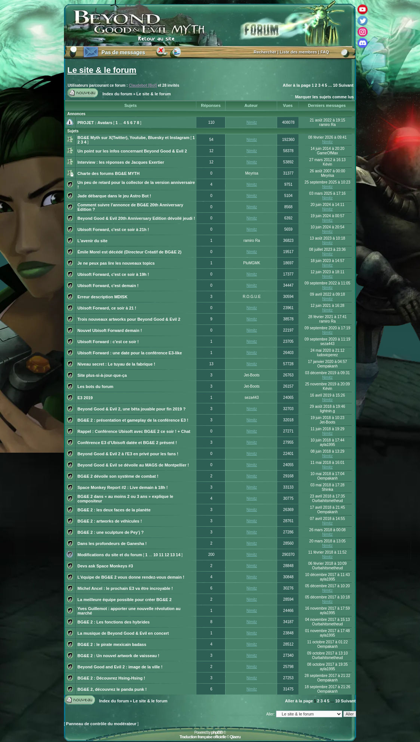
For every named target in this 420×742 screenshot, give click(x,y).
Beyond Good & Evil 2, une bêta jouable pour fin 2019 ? (131, 409)
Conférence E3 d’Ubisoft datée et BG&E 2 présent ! (127, 442)
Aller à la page (297, 85)
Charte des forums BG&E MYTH (108, 173)
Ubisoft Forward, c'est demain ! (107, 285)
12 (167, 554)
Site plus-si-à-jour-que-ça (102, 375)
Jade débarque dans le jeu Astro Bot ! (114, 196)
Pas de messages (123, 52)
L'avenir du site (92, 240)
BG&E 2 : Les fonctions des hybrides (113, 622)
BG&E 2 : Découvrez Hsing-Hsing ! (111, 678)
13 (172, 554)
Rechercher (265, 52)
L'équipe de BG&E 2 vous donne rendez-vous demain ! (130, 577)
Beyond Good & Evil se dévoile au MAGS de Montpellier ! (133, 465)
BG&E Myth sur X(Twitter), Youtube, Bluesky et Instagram (133, 137)
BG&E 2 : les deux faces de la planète (114, 510)
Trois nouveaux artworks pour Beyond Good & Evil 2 (128, 319)
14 (178, 554)
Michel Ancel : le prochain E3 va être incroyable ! (125, 588)
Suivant (345, 85)
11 (161, 554)
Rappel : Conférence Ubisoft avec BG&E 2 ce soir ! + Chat (133, 431)
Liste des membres (298, 52)
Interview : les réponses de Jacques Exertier (120, 162)
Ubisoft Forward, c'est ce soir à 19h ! (113, 274)
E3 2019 (85, 397)
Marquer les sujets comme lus (324, 97)
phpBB (217, 732)
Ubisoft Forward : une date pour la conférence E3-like (129, 353)
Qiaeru (235, 737)
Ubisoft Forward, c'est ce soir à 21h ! (113, 229)
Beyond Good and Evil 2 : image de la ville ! (119, 667)
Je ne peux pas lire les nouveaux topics (116, 263)
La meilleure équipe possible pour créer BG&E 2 (124, 599)
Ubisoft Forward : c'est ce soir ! (108, 341)
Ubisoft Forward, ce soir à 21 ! (106, 308)
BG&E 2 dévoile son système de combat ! (117, 476)
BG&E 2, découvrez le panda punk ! (112, 689)
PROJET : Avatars (94, 122)
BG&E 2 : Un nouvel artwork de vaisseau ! (118, 655)
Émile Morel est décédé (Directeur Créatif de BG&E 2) (129, 252)
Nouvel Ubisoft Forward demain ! (109, 330)
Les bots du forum (95, 386)
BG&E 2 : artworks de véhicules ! (109, 521)
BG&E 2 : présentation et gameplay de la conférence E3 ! (132, 420)
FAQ (325, 52)
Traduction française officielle (203, 737)
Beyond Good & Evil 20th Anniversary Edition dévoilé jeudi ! (136, 218)
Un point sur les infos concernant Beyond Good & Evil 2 (132, 151)
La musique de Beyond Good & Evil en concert (123, 633)
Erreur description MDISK (102, 297)
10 (335, 85)
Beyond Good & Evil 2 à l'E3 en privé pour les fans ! (127, 454)
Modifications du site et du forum (109, 554)
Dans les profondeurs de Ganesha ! (112, 543)
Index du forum (117, 94)
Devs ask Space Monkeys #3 (105, 566)
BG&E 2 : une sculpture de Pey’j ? (110, 532)
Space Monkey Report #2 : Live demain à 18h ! (122, 487)
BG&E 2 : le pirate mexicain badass (111, 644)
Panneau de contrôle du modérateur (101, 723)
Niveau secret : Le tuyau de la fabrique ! (116, 364)
